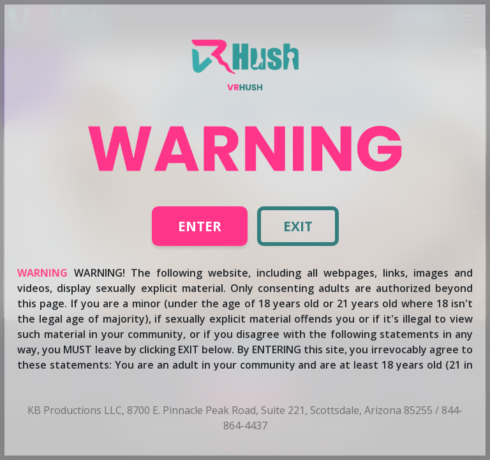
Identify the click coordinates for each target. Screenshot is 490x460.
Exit (298, 226)
